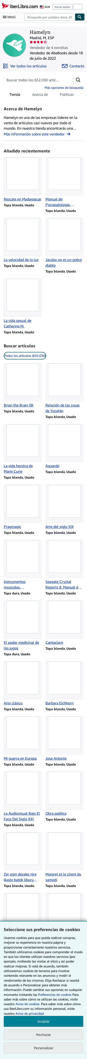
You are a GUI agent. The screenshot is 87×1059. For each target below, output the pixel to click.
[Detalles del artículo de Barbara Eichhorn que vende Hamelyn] (64, 683)
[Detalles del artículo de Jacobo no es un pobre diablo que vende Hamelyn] (64, 243)
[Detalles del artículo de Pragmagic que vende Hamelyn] (23, 507)
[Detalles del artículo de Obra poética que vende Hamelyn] (64, 794)
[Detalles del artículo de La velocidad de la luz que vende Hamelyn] (23, 240)
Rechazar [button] (43, 1035)
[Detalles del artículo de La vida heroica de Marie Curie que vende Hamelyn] (23, 449)
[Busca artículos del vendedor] (34, 80)
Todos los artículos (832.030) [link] (25, 356)
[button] (78, 80)
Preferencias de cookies (54, 995)
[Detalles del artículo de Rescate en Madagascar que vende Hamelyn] (23, 179)
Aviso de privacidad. (30, 1013)
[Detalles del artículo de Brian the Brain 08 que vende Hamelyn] (23, 385)
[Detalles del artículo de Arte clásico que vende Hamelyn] (23, 683)
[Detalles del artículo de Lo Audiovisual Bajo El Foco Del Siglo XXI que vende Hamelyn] (23, 797)
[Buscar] (79, 17)
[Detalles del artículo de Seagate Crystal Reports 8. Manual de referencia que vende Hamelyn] (64, 565)
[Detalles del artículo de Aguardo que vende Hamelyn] (64, 446)
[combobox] (49, 17)
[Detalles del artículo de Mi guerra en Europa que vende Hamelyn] (23, 738)
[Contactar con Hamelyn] (73, 66)
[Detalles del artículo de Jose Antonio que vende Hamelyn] (64, 738)
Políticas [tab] (66, 95)
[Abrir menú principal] (10, 17)
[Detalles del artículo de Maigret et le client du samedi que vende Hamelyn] (64, 857)
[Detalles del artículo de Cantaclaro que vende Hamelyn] (64, 622)
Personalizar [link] (43, 1048)
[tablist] (41, 94)
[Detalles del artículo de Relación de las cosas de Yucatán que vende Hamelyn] (64, 388)
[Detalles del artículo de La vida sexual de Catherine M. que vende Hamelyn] (23, 304)
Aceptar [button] (44, 1021)
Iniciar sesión (62, 7)
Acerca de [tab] (40, 95)
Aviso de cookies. (28, 1004)
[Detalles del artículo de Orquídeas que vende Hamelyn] (64, 915)
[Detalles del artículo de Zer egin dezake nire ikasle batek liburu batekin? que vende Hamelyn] (23, 857)
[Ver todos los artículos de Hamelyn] (25, 66)
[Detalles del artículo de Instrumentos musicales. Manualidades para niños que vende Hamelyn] (23, 565)
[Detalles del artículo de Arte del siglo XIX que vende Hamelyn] (64, 507)
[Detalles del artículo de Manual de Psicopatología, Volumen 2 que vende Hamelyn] (64, 182)
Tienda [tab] (15, 95)
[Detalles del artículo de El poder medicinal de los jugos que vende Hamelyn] (23, 625)
